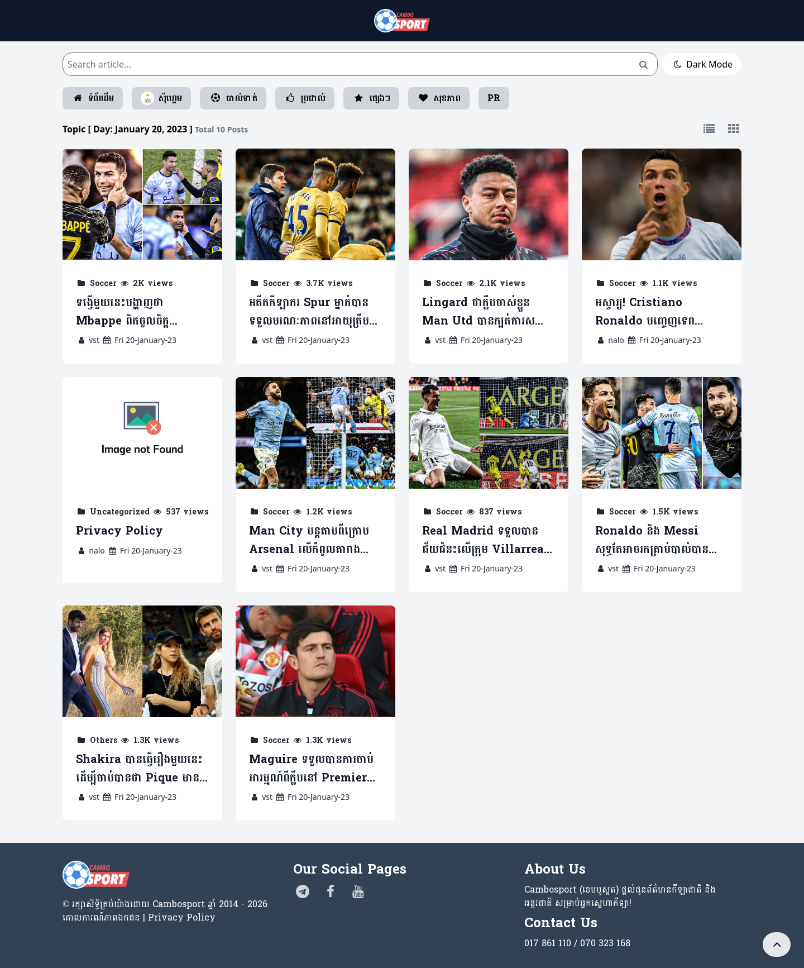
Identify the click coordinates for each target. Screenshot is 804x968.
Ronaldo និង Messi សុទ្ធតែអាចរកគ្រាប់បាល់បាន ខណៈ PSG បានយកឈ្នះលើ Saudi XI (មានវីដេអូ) (655, 540)
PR (493, 98)
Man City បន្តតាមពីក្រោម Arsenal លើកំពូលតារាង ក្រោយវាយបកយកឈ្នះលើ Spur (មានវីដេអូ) (309, 540)
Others (103, 740)
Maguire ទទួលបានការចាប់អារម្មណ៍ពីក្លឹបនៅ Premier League (311, 769)
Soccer (103, 283)
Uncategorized (120, 512)
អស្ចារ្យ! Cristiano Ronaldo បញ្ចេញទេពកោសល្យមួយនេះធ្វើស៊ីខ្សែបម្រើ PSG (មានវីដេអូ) (658, 312)
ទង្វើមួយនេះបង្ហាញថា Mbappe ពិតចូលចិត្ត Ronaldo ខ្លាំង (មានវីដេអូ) (135, 312)
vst (94, 340)
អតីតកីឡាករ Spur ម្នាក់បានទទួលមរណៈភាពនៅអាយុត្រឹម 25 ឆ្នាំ (309, 312)
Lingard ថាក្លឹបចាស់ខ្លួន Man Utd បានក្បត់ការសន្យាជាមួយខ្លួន (485, 312)
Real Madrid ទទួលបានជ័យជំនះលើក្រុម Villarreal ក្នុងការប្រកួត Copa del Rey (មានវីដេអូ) (487, 540)
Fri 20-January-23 (139, 340)
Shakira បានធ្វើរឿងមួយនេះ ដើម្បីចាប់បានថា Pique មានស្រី (139, 769)
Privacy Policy (119, 531)
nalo (616, 340)
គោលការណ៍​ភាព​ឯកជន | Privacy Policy (139, 917)
